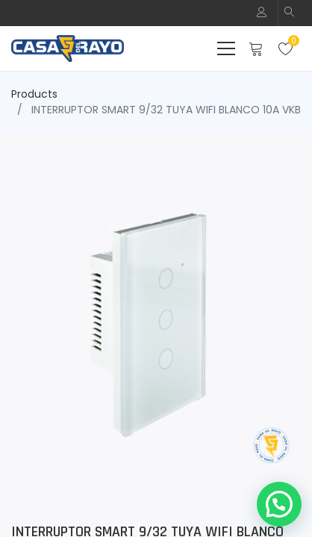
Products (34, 94)
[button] (289, 13)
